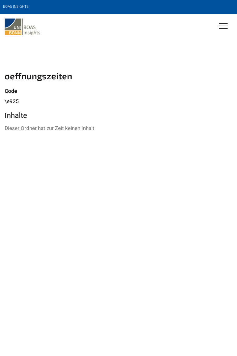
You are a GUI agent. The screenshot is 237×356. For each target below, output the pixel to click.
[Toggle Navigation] (223, 26)
